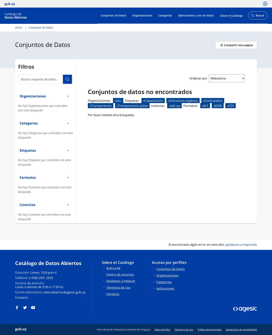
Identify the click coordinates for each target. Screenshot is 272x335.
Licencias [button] (44, 204)
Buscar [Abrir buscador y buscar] (257, 16)
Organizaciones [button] (44, 96)
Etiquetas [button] (44, 150)
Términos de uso (118, 287)
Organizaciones (142, 15)
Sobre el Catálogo (231, 15)
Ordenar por (198, 78)
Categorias (165, 15)
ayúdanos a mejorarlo (241, 245)
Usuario (67, 79)
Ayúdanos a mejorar (120, 281)
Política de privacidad (209, 329)
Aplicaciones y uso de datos (196, 15)
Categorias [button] (44, 123)
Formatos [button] (44, 177)
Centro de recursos (120, 274)
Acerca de (113, 268)
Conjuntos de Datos (113, 15)
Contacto (21, 297)
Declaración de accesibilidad (241, 329)
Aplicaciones (165, 288)
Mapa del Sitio (162, 329)
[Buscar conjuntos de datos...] (45, 79)
